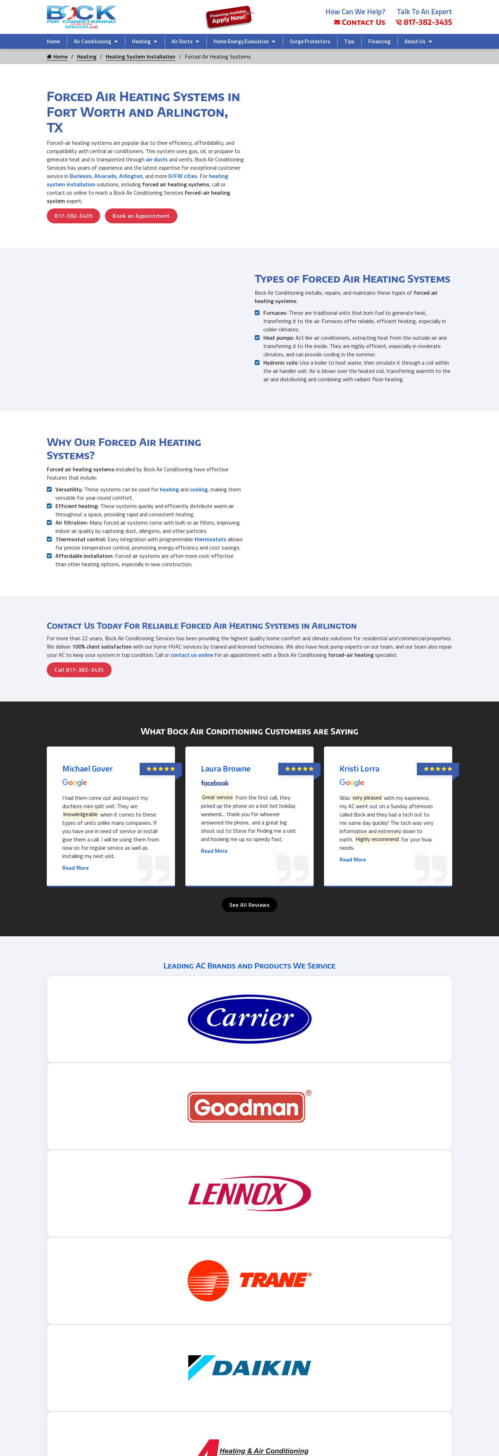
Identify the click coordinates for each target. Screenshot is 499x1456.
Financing (379, 41)
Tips (349, 41)
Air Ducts (182, 41)
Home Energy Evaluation (241, 41)
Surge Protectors (310, 41)
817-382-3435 (424, 22)
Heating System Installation (140, 56)
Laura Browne (226, 774)
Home (53, 41)
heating (169, 495)
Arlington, (131, 176)
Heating (141, 41)
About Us (415, 41)
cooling (199, 495)
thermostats (210, 545)
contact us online (191, 661)
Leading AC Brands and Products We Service (249, 971)
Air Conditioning (92, 41)
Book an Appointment (141, 216)
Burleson (80, 176)
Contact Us (359, 22)
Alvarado (105, 176)
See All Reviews (249, 911)
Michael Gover (87, 774)
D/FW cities (182, 176)
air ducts (157, 159)
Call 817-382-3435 (79, 676)
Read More (75, 874)
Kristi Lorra (359, 774)
